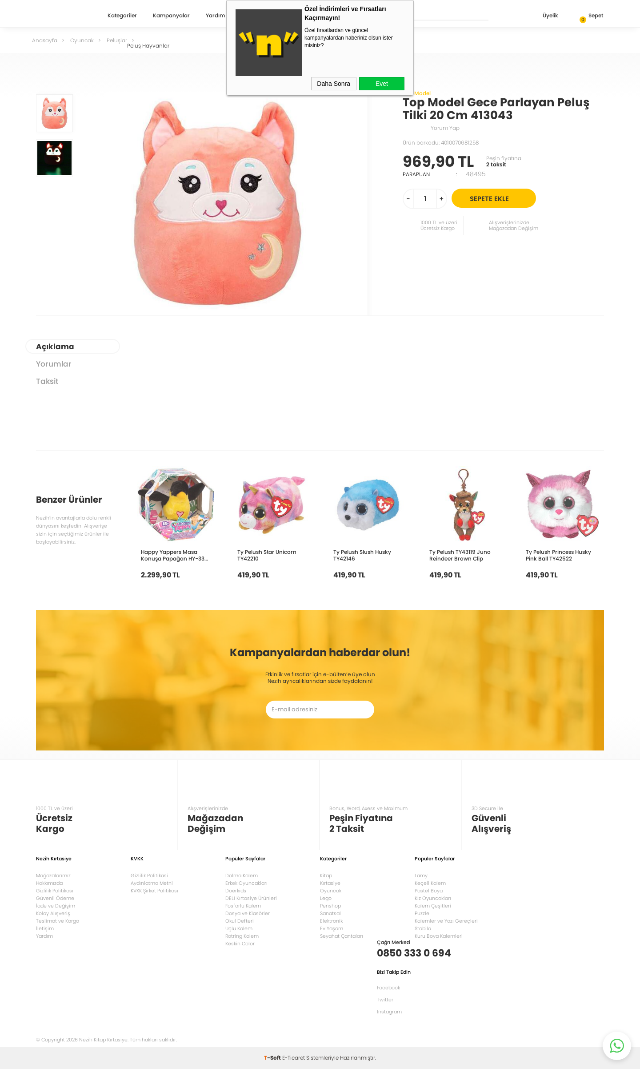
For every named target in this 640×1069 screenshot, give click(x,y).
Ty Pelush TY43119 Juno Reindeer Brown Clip (460, 555)
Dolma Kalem (241, 875)
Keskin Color (240, 943)
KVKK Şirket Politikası (154, 890)
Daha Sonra (333, 83)
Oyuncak (330, 890)
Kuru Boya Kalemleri (439, 936)
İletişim (45, 928)
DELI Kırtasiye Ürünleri (251, 898)
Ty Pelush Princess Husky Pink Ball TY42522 (558, 555)
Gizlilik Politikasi (149, 875)
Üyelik (543, 16)
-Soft (273, 1057)
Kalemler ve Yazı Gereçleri (446, 920)
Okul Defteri (239, 920)
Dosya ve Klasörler (247, 913)
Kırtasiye (330, 883)
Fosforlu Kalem (243, 905)
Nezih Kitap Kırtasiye (62, 15)
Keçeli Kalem (430, 883)
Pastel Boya (429, 890)
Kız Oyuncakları (433, 898)
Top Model (417, 93)
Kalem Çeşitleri (433, 905)
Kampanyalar (171, 16)
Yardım (215, 16)
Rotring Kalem (242, 936)
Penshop (330, 905)
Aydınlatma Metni (152, 883)
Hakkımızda (49, 883)
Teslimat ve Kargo (57, 920)
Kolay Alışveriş (53, 913)
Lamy (421, 875)
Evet (382, 83)
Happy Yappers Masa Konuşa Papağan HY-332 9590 (174, 555)
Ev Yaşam (331, 928)
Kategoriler (122, 16)
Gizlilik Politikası (54, 890)
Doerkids (235, 890)
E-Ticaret (293, 1057)
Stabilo (423, 928)
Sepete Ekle (501, 198)
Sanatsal (330, 913)
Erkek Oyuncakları (246, 883)
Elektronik (331, 920)
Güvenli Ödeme (55, 898)
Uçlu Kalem (238, 928)
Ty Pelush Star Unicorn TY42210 (266, 555)
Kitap (326, 875)
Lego (326, 898)
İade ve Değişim (55, 905)
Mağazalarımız (53, 875)
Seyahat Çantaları (341, 936)
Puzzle (422, 913)
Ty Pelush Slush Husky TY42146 (362, 555)
